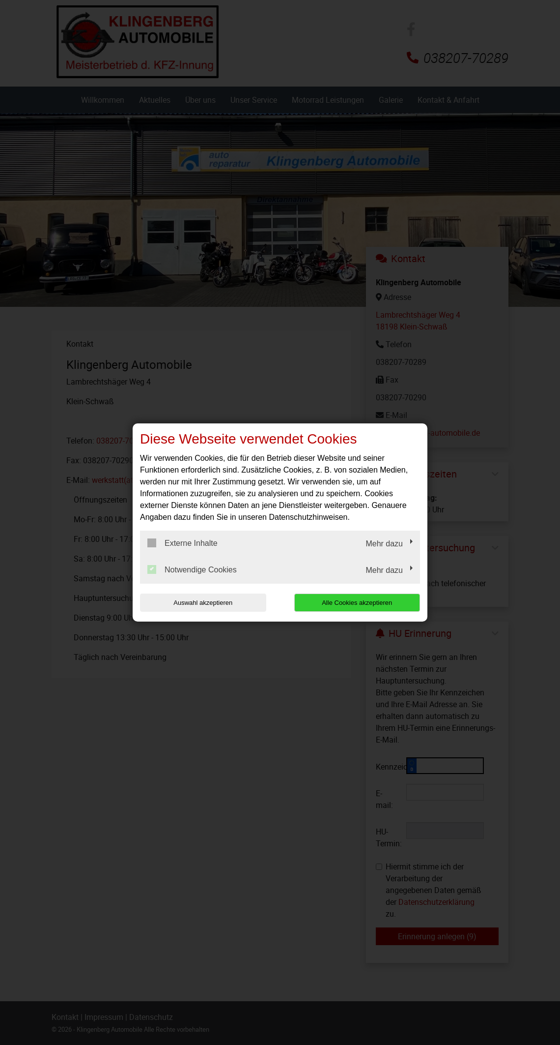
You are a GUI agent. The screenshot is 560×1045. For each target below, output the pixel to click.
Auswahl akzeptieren (202, 602)
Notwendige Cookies (192, 569)
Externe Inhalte (182, 542)
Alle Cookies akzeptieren (357, 602)
